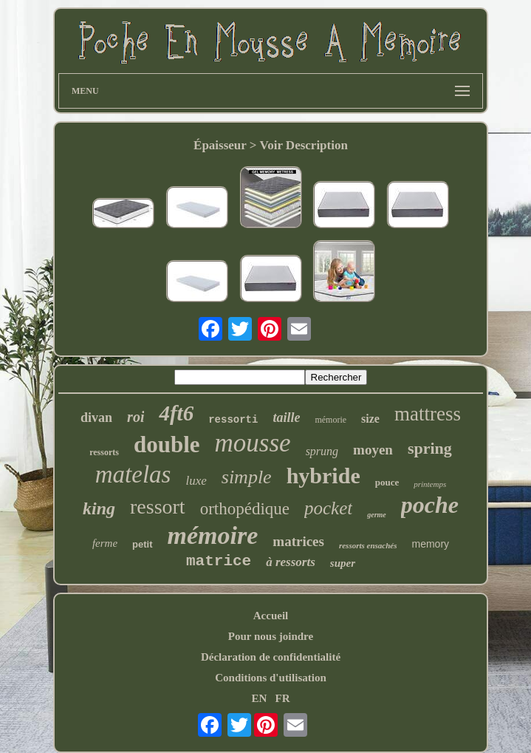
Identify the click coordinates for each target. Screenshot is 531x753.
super (342, 563)
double (167, 444)
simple (247, 477)
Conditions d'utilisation (270, 678)
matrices (298, 541)
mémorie (330, 420)
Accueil (270, 615)
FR (282, 698)
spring (430, 448)
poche (430, 504)
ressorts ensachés (368, 545)
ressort (157, 506)
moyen (373, 449)
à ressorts (290, 562)
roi (135, 417)
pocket (328, 508)
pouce (387, 482)
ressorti (233, 420)
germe (376, 515)
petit (142, 544)
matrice (218, 561)
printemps (430, 484)
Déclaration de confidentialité (270, 657)
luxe (195, 481)
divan (96, 417)
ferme (104, 543)
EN (259, 698)
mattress (427, 414)
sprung (322, 451)
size (370, 418)
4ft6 (176, 413)
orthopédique (245, 509)
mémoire (213, 535)
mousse (253, 443)
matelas (133, 474)
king (99, 508)
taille (286, 417)
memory (431, 544)
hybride (323, 475)
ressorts (104, 452)
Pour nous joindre (270, 636)
